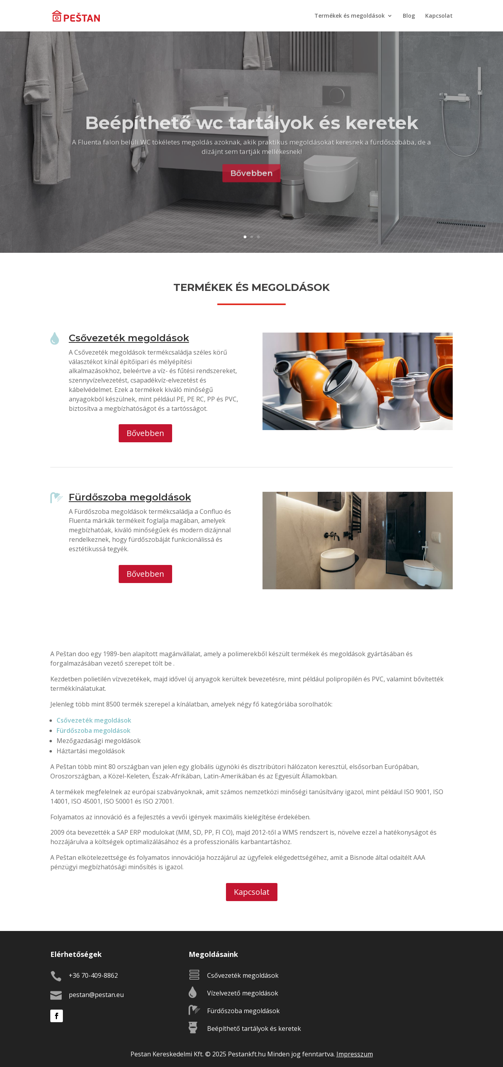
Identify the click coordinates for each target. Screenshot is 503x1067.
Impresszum (354, 1054)
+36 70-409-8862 (93, 975)
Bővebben (251, 185)
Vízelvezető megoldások (242, 993)
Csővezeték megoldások (94, 720)
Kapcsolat (439, 16)
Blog (409, 16)
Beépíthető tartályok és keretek (254, 1028)
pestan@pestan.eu (96, 994)
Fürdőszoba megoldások (93, 730)
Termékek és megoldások (349, 16)
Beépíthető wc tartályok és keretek (252, 134)
